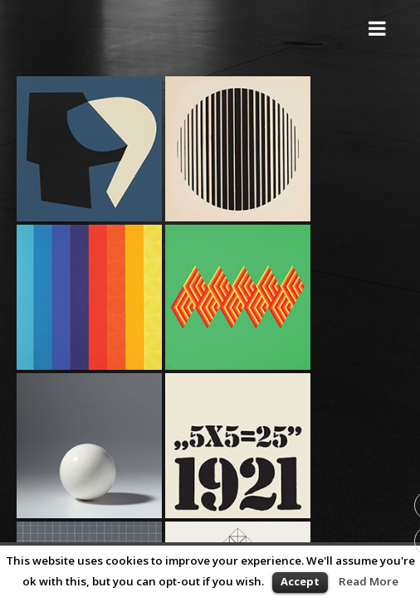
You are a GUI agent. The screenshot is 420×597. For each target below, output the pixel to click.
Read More (368, 581)
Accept (300, 581)
